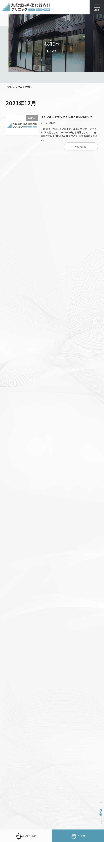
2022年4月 (13, 352)
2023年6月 (13, 311)
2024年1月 (13, 290)
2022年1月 (13, 360)
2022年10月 (14, 332)
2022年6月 (13, 345)
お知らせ (12, 229)
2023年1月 (13, 325)
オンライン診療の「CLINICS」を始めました (33, 190)
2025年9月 (13, 255)
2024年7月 (13, 276)
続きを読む (81, 146)
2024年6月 (13, 283)
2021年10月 (14, 380)
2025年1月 (13, 262)
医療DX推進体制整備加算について (29, 210)
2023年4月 (13, 318)
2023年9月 (13, 304)
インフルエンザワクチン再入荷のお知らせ (66, 117)
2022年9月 (13, 339)
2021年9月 (13, 387)
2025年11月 (14, 248)
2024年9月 (13, 269)
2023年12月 (14, 297)
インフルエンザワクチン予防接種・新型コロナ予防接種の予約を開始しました (52, 180)
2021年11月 (14, 373)
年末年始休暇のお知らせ (23, 171)
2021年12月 (14, 366)
